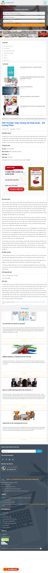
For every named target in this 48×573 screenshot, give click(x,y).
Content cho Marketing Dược (26, 86)
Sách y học (6, 60)
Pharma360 (18, 548)
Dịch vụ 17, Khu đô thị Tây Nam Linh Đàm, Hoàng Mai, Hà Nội (17, 497)
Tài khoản (4, 534)
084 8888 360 (11, 469)
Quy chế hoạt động (6, 517)
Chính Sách (6, 48)
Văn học (6, 57)
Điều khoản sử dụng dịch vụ (8, 521)
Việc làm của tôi (5, 536)
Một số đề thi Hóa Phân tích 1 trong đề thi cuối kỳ (31, 67)
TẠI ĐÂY (28, 160)
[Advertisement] (24, 562)
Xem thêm (24, 340)
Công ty (14, 490)
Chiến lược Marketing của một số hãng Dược (30, 96)
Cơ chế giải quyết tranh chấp (8, 523)
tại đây (3, 505)
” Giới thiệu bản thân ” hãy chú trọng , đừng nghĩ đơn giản (32, 106)
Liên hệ (3, 515)
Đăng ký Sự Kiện (5, 527)
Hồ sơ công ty (5, 525)
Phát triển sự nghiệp (8, 53)
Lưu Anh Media (36, 548)
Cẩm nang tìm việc (8, 46)
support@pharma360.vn (9, 502)
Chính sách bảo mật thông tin (8, 519)
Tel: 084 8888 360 (7, 500)
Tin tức (5, 55)
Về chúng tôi (4, 512)
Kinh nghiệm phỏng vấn (9, 51)
